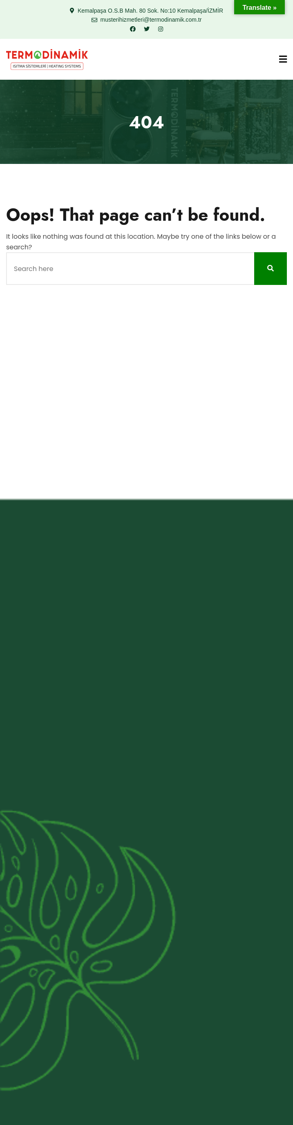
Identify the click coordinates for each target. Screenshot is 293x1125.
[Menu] (283, 59)
